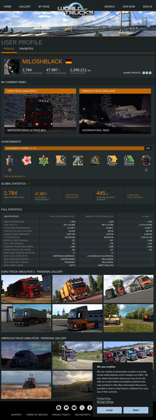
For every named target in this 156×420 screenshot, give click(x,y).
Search (109, 6)
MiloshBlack (42, 61)
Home (7, 6)
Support (16, 414)
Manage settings (105, 402)
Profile (9, 48)
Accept (109, 410)
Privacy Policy (61, 414)
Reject (136, 410)
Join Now (128, 6)
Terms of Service (37, 414)
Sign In (147, 6)
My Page (44, 6)
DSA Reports (82, 414)
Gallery (25, 6)
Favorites (26, 48)
